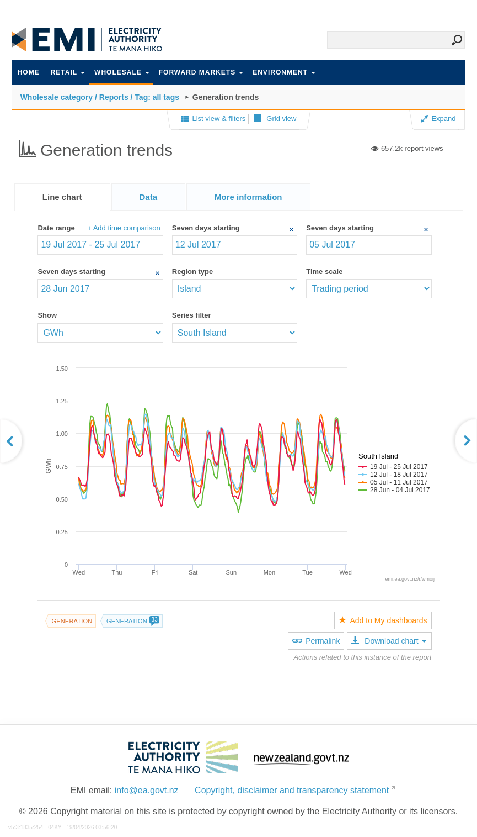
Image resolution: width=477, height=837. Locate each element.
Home (29, 72)
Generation (71, 621)
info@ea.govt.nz (147, 790)
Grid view (275, 118)
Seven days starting (206, 228)
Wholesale (121, 72)
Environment (284, 72)
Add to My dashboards (383, 620)
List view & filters (213, 119)
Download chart (388, 640)
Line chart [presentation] (62, 197)
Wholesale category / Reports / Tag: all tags (99, 97)
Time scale (324, 271)
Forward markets (201, 72)
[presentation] (248, 197)
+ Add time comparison (123, 228)
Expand (438, 118)
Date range (55, 228)
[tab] (62, 197)
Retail (68, 72)
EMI (95, 39)
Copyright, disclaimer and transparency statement (292, 790)
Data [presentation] (149, 197)
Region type (192, 271)
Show (47, 315)
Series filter (191, 315)
